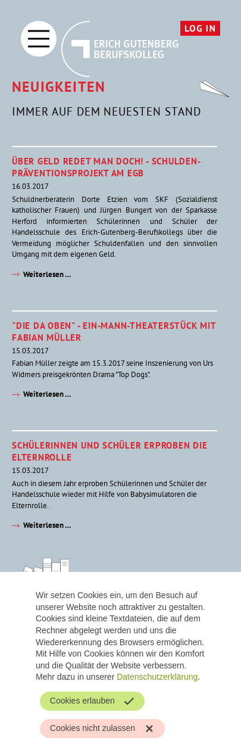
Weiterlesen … (47, 274)
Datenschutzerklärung (157, 677)
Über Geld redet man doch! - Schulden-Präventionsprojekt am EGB (106, 167)
